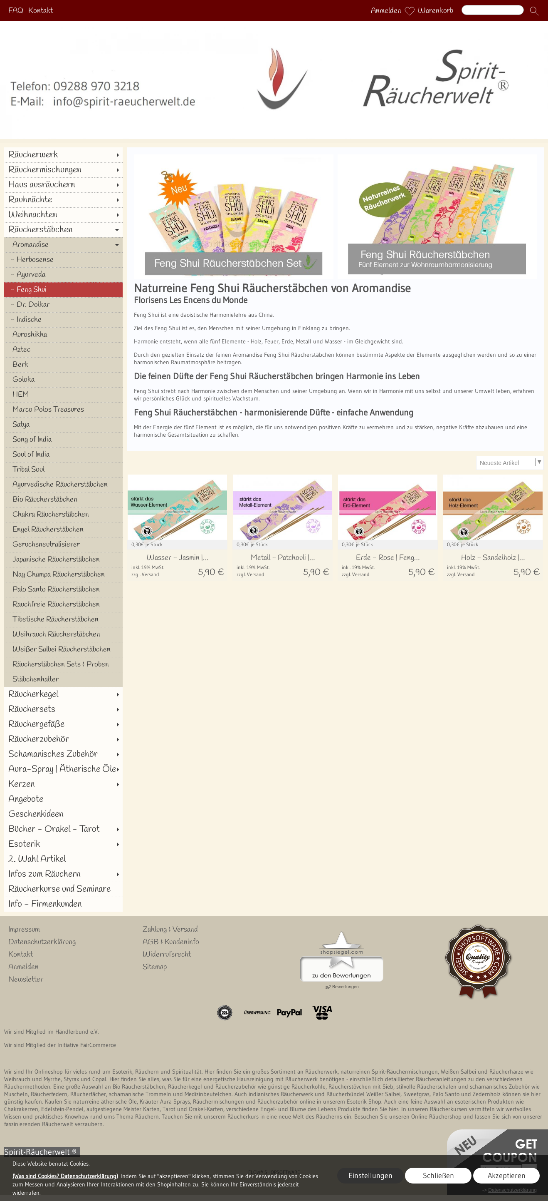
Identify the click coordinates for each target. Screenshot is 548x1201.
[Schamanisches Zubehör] (63, 754)
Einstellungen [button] (370, 1175)
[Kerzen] (63, 784)
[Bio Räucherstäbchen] (63, 499)
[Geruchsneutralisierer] (63, 544)
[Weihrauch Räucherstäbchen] (63, 634)
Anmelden (386, 11)
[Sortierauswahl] (509, 463)
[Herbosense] (63, 259)
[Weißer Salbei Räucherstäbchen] (63, 649)
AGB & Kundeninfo (171, 942)
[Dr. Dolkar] (63, 304)
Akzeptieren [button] (507, 1175)
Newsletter (25, 980)
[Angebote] (63, 799)
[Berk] (63, 364)
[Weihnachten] (63, 214)
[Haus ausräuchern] (63, 184)
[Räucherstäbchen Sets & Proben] (63, 664)
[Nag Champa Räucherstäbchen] (63, 574)
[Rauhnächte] (63, 199)
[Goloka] (63, 379)
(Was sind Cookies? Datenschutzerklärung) (65, 1176)
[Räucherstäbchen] (63, 229)
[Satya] (63, 424)
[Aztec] (63, 349)
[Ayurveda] (63, 274)
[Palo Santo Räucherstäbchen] (63, 589)
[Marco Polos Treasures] (63, 409)
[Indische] (63, 319)
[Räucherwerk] (63, 154)
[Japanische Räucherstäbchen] (63, 559)
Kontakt (40, 11)
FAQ (15, 11)
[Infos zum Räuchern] (63, 874)
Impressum (24, 930)
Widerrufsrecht (167, 955)
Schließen (438, 1175)
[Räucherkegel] (63, 694)
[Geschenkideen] (63, 814)
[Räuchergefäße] (63, 724)
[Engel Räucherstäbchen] (63, 529)
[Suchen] (493, 10)
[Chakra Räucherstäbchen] (63, 514)
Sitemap (155, 967)
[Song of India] (63, 439)
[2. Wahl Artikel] (63, 859)
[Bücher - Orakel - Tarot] (63, 829)
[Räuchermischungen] (63, 169)
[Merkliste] (409, 10)
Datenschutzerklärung (42, 942)
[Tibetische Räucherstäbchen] (63, 619)
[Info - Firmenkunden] (63, 904)
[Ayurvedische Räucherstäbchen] (63, 484)
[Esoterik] (63, 844)
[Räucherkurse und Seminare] (63, 889)
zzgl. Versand (145, 574)
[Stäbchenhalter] (63, 679)
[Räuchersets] (63, 709)
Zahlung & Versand (170, 930)
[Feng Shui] (63, 289)
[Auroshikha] (63, 334)
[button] (534, 10)
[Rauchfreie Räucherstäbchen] (63, 604)
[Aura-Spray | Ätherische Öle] (63, 769)
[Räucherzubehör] (63, 739)
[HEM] (63, 394)
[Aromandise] (63, 244)
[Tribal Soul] (63, 469)
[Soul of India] (63, 454)
